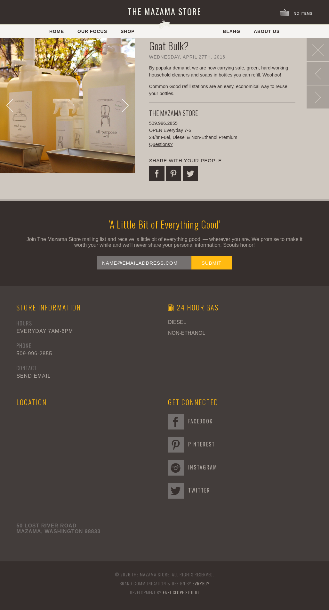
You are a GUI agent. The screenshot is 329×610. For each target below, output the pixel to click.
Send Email (33, 376)
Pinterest (191, 444)
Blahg (231, 31)
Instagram (192, 467)
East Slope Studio (181, 592)
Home (56, 31)
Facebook (190, 421)
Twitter (189, 490)
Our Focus (92, 31)
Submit (212, 263)
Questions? (161, 144)
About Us (267, 31)
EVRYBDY (201, 583)
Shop (128, 31)
